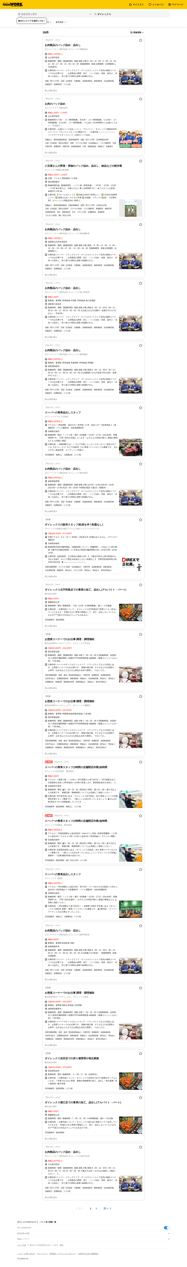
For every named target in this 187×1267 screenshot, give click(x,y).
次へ (106, 1208)
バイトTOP (21, 1245)
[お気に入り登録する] (140, 40)
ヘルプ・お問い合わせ (26, 1254)
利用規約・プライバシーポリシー (62, 1254)
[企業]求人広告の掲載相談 (88, 1254)
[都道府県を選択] (55, 14)
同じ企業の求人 (51, 90)
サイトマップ (42, 1254)
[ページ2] (96, 1208)
